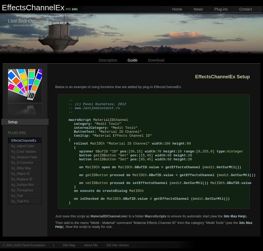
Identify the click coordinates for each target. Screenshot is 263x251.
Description (108, 60)
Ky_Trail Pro (20, 201)
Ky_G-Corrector (22, 163)
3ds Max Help (234, 216)
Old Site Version (117, 245)
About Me (90, 245)
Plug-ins (221, 9)
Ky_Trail (17, 196)
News (198, 9)
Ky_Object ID (20, 174)
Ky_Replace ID (21, 179)
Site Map (69, 245)
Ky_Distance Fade (24, 157)
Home (177, 9)
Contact (245, 9)
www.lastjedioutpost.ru (26, 22)
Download (156, 60)
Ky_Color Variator (23, 151)
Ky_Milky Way (21, 168)
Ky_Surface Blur (22, 185)
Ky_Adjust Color (22, 146)
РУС (68, 9)
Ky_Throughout (22, 190)
